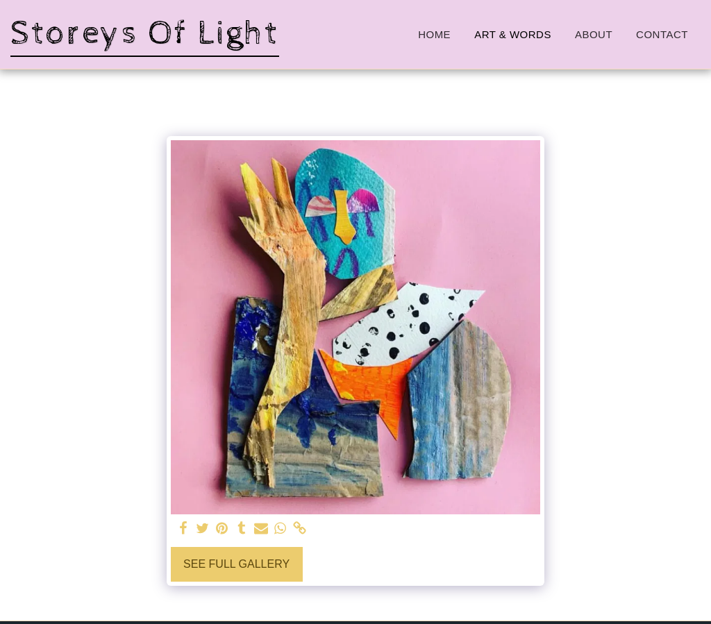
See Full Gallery (236, 564)
